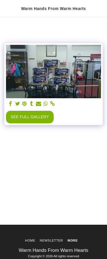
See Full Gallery (30, 117)
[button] (6, 8)
